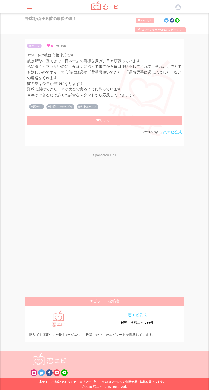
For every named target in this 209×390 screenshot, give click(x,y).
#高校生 (37, 107)
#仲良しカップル (60, 107)
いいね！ (145, 20)
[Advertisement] (104, 192)
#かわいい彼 (87, 107)
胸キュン (34, 46)
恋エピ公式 (170, 132)
